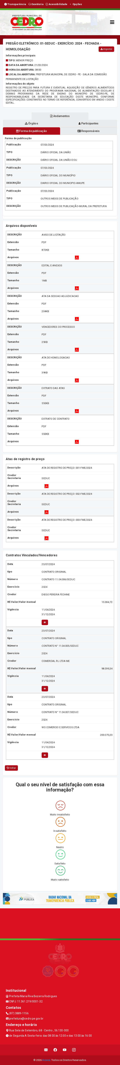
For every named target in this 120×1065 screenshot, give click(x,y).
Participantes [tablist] (88, 123)
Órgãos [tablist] (31, 123)
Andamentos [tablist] (60, 116)
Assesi (46, 1060)
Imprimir (106, 49)
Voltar (11, 768)
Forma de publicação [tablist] (31, 131)
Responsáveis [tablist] (89, 131)
